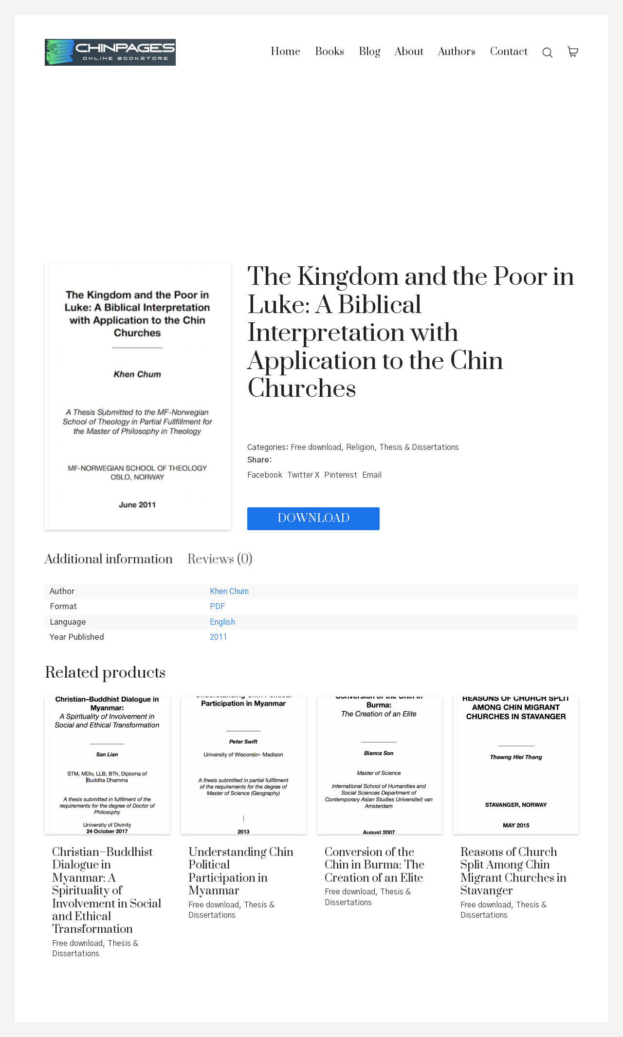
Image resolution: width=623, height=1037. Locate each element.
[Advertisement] (311, 168)
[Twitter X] (303, 475)
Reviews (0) (220, 560)
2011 (218, 637)
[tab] (109, 560)
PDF (217, 607)
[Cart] (573, 52)
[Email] (372, 475)
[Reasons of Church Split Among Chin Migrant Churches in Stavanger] (515, 765)
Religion (360, 447)
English (222, 622)
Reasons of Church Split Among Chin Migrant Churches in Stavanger (513, 872)
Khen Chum (229, 591)
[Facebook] (264, 475)
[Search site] (547, 52)
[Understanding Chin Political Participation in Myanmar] (243, 765)
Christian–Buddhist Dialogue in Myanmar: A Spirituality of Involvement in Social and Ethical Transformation (106, 891)
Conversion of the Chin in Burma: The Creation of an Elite (374, 865)
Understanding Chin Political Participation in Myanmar (240, 872)
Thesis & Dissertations (419, 447)
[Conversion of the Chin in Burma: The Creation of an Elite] (379, 765)
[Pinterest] (340, 475)
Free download (316, 447)
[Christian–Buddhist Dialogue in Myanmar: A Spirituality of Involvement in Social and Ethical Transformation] (107, 765)
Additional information (109, 560)
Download (313, 518)
